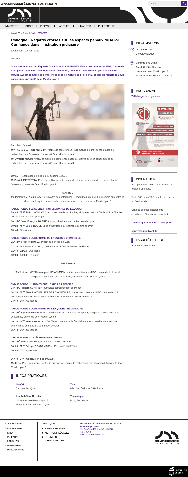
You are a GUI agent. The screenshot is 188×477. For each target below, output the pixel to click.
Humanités (14, 445)
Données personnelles (54, 439)
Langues (13, 441)
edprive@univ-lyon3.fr (144, 231)
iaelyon (12, 437)
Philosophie (15, 449)
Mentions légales (57, 432)
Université (14, 428)
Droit (11, 432)
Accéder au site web (145, 245)
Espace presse (55, 428)
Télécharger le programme (145, 96)
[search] (164, 3)
